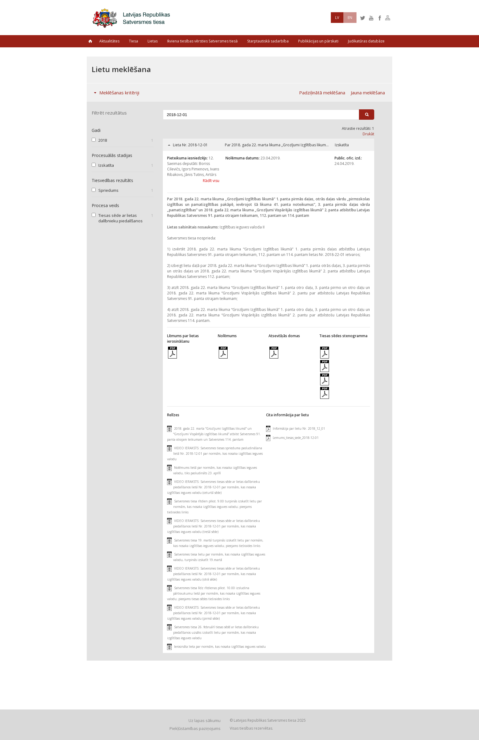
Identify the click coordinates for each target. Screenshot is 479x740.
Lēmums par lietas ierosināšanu (183, 338)
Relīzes (173, 414)
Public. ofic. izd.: (348, 158)
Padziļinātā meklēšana (322, 92)
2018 (102, 140)
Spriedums (108, 190)
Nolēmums (227, 335)
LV (337, 17)
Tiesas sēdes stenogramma (343, 335)
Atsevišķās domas (284, 335)
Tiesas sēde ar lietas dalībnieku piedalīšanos (120, 218)
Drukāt (368, 134)
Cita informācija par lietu (287, 414)
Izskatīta (106, 165)
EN (350, 17)
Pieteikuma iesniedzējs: (187, 158)
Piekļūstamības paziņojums (195, 728)
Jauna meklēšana (368, 92)
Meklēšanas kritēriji (115, 92)
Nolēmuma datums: (242, 158)
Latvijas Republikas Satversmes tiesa (133, 17)
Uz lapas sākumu (204, 720)
